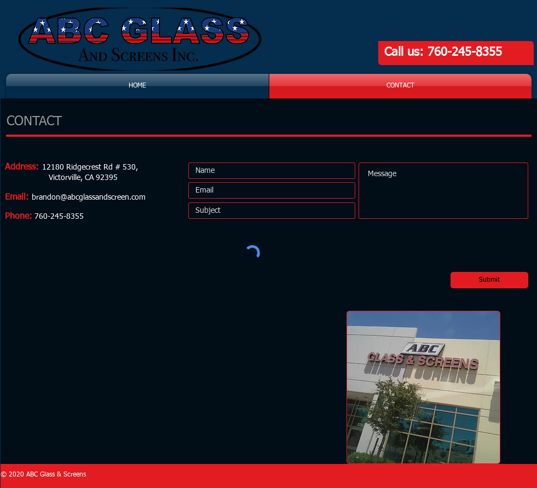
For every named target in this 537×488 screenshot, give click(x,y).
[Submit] (489, 280)
